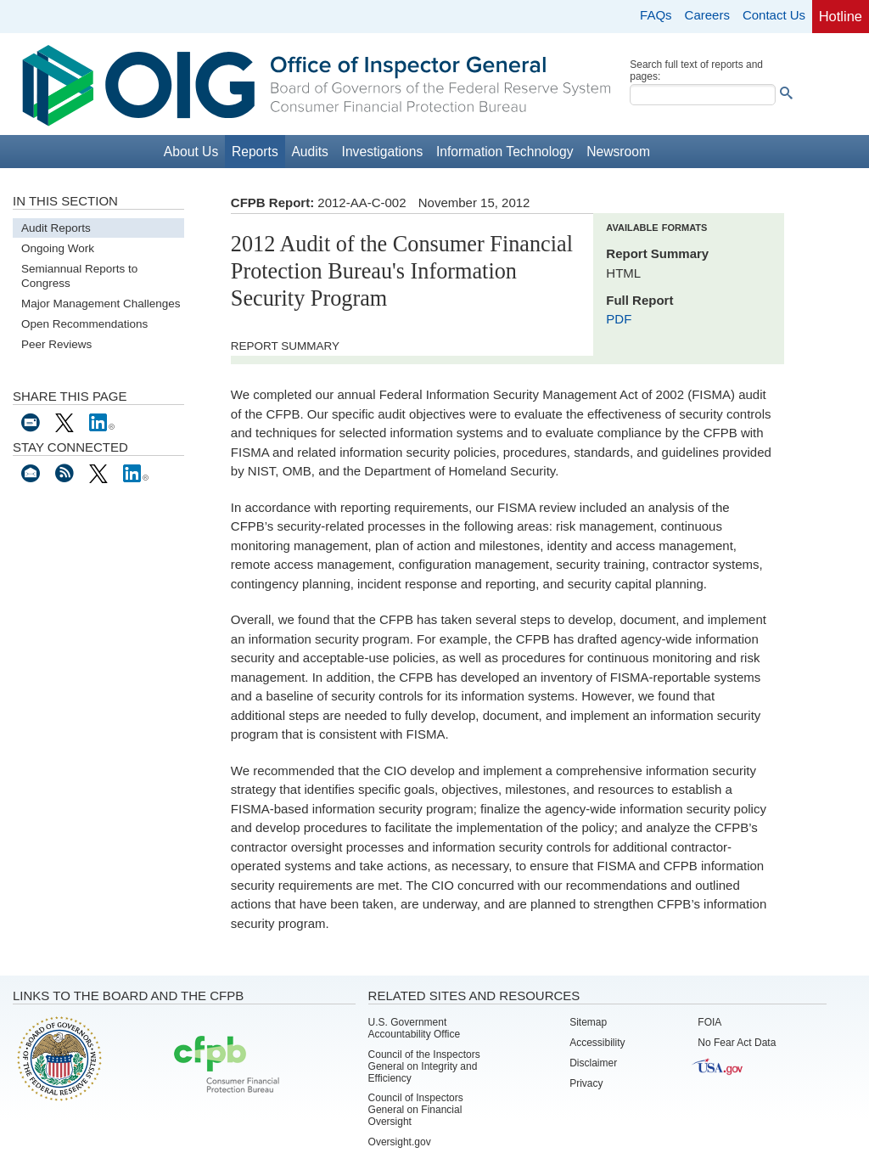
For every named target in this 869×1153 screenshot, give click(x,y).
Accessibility (597, 1043)
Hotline (840, 16)
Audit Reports (56, 228)
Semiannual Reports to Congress (79, 276)
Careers (707, 15)
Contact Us (774, 15)
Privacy (586, 1083)
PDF (618, 319)
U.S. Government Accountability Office (414, 1028)
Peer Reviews (56, 344)
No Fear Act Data (737, 1043)
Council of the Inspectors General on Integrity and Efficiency (424, 1066)
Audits (309, 151)
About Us (191, 151)
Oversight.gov (399, 1142)
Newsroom (618, 151)
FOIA (709, 1022)
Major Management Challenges (101, 303)
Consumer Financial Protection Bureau (226, 1065)
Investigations (382, 151)
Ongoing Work (57, 248)
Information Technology (505, 151)
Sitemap (588, 1022)
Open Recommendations (84, 324)
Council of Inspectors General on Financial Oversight (415, 1110)
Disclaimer (593, 1063)
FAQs (656, 15)
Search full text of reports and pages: (696, 70)
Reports (255, 151)
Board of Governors (58, 1058)
